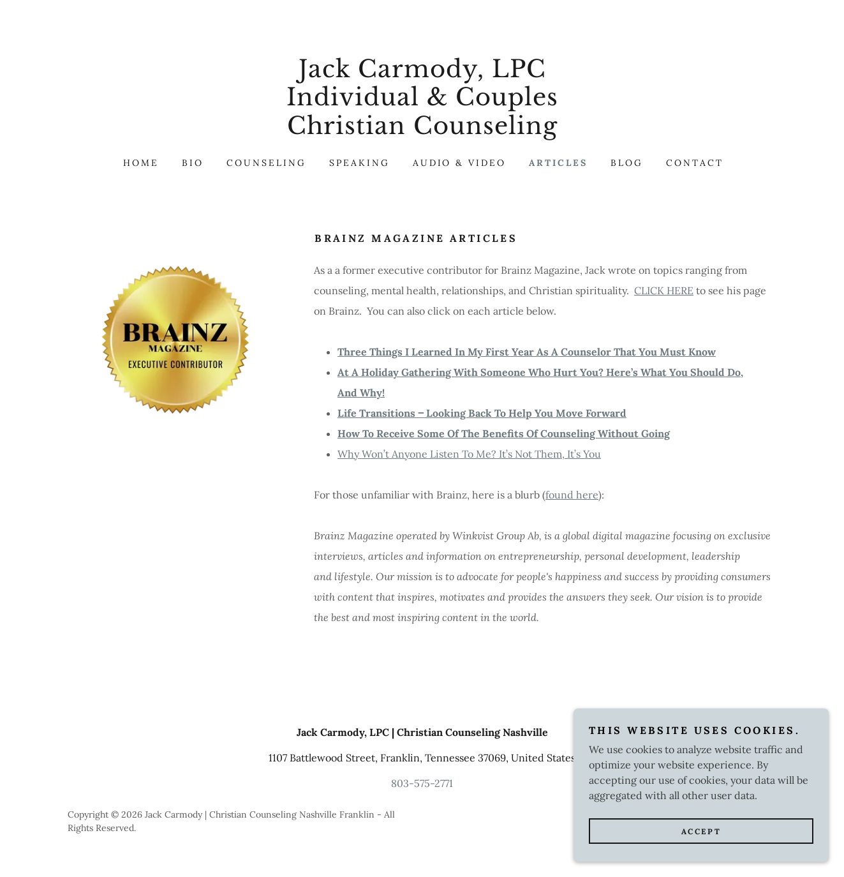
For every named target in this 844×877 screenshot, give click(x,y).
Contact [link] (694, 163)
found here (571, 494)
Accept (701, 848)
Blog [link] (627, 163)
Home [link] (141, 163)
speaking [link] (359, 163)
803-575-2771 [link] (422, 783)
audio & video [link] (460, 163)
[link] (422, 130)
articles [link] (558, 163)
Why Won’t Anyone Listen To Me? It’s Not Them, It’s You (469, 453)
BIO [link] (193, 163)
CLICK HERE (663, 290)
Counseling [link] (266, 163)
